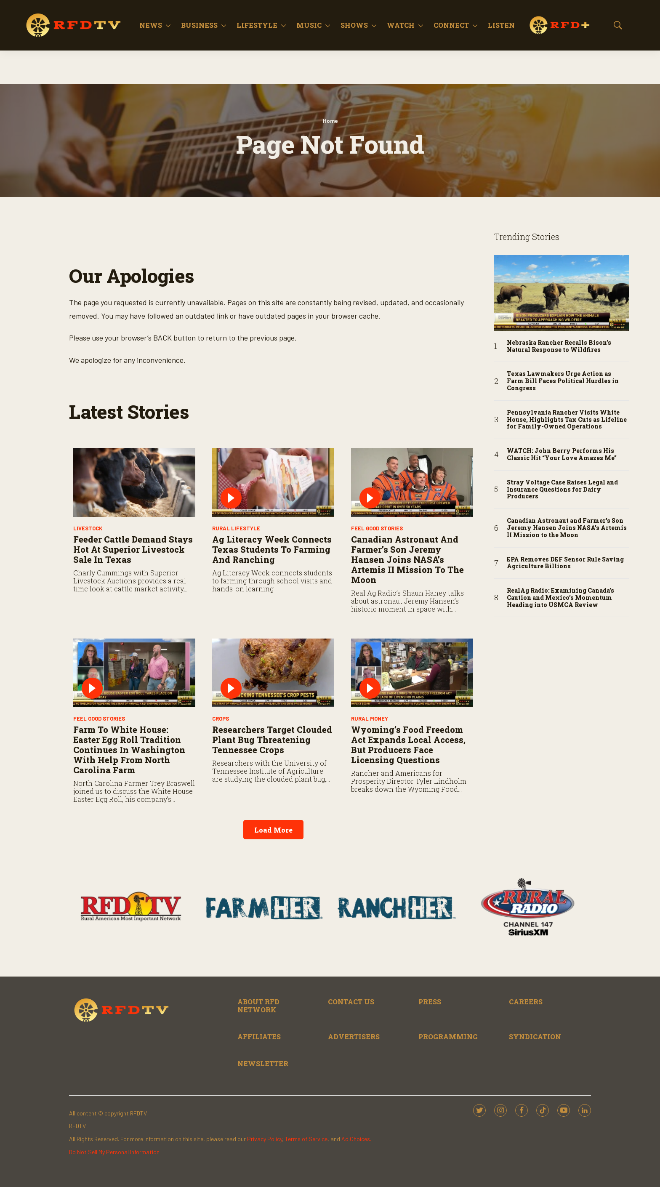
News (150, 25)
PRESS (429, 1002)
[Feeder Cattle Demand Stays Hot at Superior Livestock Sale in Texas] (134, 482)
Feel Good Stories (377, 528)
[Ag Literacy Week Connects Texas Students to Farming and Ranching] (273, 482)
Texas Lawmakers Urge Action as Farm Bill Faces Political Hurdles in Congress (563, 380)
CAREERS (526, 1002)
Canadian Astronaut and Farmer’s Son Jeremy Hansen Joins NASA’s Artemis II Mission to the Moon (407, 559)
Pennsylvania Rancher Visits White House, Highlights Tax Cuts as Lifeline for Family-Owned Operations (567, 419)
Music (309, 25)
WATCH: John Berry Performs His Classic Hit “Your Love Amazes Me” (562, 454)
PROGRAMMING (448, 1037)
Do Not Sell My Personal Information (114, 1151)
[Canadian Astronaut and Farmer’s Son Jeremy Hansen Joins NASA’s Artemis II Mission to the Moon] (412, 482)
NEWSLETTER (262, 1063)
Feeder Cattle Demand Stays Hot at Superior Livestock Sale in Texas (133, 549)
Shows (354, 25)
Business (199, 25)
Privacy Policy (264, 1138)
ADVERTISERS (354, 1037)
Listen (501, 25)
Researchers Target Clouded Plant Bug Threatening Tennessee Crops (272, 739)
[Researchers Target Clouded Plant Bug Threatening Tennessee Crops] (273, 673)
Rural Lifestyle (236, 528)
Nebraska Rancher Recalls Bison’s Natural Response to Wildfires (559, 346)
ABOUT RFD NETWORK (258, 1006)
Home (330, 120)
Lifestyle (257, 25)
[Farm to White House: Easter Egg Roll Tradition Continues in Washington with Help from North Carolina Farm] (134, 673)
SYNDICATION (535, 1037)
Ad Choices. (356, 1138)
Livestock (87, 528)
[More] (168, 25)
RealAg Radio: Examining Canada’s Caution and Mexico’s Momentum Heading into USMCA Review (560, 597)
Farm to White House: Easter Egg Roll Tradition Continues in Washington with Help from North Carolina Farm (129, 749)
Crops (220, 718)
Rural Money (369, 718)
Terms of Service (306, 1138)
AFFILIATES (259, 1037)
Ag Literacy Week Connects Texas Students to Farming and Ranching (272, 549)
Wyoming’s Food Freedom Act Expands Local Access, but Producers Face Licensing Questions (408, 744)
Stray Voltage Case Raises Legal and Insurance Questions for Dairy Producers (562, 489)
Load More (273, 829)
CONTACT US (351, 1002)
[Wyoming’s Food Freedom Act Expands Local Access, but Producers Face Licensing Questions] (412, 673)
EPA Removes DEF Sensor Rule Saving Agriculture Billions (565, 563)
